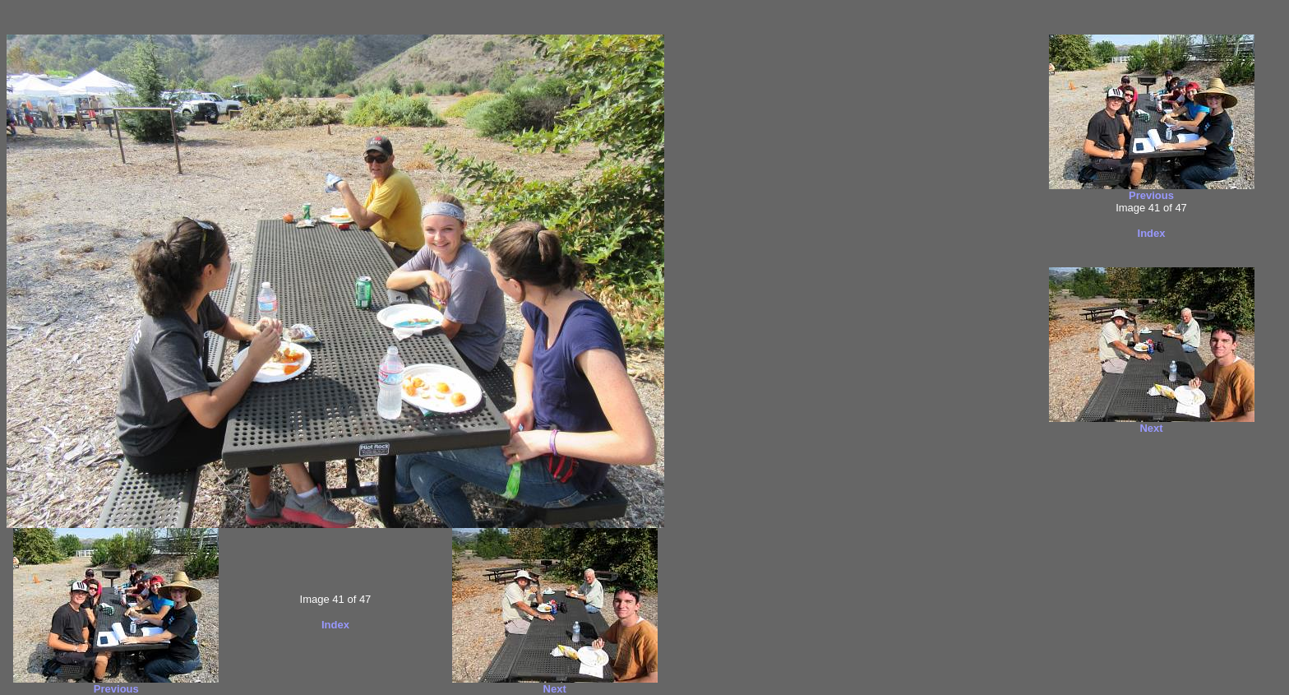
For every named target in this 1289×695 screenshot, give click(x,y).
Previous (116, 689)
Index (335, 625)
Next (554, 689)
